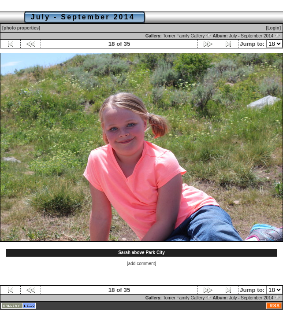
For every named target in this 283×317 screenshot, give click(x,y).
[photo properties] (21, 28)
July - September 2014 (254, 35)
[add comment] (141, 263)
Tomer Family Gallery (187, 35)
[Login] (273, 28)
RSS (274, 305)
